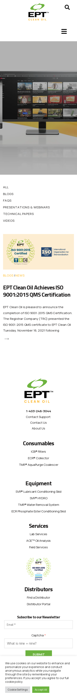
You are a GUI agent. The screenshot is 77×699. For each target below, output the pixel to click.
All (6, 187)
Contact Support (38, 417)
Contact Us (38, 422)
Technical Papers (18, 214)
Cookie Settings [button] (18, 689)
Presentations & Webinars (26, 207)
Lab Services (38, 534)
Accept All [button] (41, 689)
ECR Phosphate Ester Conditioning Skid (38, 511)
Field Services (38, 547)
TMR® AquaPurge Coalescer (38, 465)
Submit (39, 654)
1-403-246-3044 (38, 411)
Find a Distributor (38, 597)
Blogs (8, 194)
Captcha (37, 635)
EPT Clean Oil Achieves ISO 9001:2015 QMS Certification (36, 291)
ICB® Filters (38, 451)
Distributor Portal (38, 604)
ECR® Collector (38, 458)
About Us (38, 428)
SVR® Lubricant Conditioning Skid (38, 491)
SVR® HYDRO (38, 498)
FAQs (7, 200)
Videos (9, 220)
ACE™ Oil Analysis (38, 540)
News (20, 275)
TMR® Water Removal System (38, 505)
